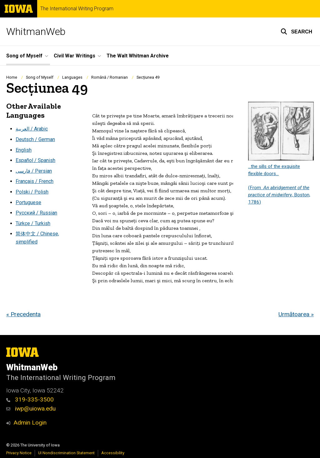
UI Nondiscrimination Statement (66, 453)
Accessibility (112, 453)
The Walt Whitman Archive (138, 56)
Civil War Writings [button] (74, 56)
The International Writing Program (76, 9)
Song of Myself (39, 77)
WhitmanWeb (36, 32)
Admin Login (30, 422)
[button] (296, 31)
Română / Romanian (109, 77)
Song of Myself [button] (24, 56)
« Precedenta (23, 314)
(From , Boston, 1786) (279, 195)
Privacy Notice (19, 453)
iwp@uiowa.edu (31, 408)
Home (11, 77)
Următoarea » (296, 314)
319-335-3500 (30, 399)
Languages (72, 77)
